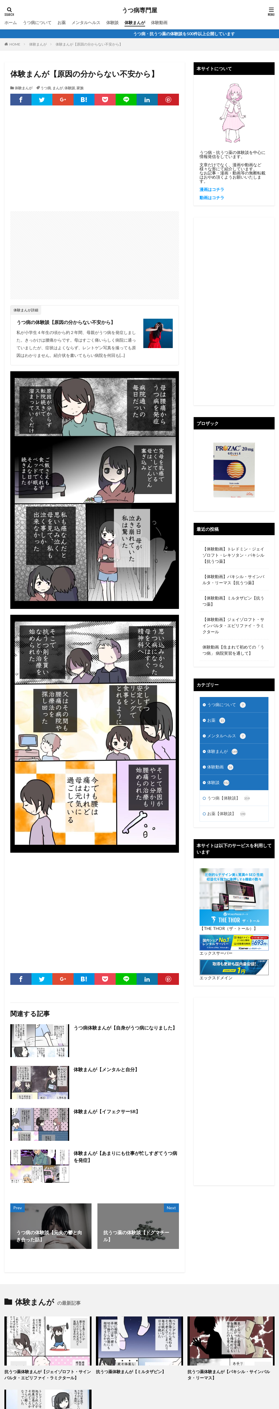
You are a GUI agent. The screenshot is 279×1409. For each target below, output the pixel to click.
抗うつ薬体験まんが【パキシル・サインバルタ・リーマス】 (228, 1374)
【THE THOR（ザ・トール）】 (229, 928)
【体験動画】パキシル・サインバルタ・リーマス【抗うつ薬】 (233, 579)
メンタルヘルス (86, 22)
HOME (14, 44)
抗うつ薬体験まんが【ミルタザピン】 (131, 1371)
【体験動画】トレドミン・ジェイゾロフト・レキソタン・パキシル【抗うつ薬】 (233, 555)
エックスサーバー (216, 952)
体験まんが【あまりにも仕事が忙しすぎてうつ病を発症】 (125, 1156)
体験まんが (134, 22)
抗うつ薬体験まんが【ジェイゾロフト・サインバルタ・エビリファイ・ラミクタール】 (47, 1374)
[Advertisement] (94, 164)
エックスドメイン (216, 977)
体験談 (112, 22)
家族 (80, 88)
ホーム (10, 22)
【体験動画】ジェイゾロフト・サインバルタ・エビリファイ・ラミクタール (233, 625)
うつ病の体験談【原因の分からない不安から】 (65, 322)
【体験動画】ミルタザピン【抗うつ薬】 (233, 601)
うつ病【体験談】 (228, 798)
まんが (57, 88)
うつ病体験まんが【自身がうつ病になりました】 (125, 1027)
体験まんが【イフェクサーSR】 (107, 1111)
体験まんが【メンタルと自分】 (107, 1069)
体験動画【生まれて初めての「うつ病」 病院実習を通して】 (233, 650)
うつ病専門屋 (139, 10)
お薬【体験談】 (226, 814)
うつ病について (37, 22)
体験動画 (159, 22)
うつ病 (45, 88)
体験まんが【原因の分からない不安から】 (89, 44)
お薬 (61, 22)
